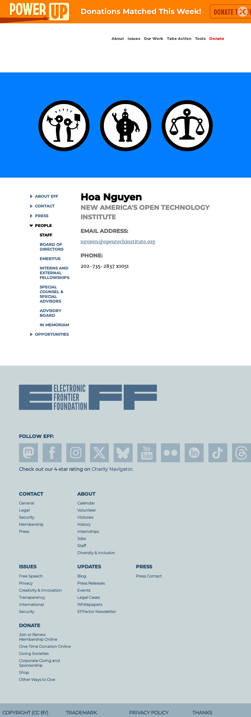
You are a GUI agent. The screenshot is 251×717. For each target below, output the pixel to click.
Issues (134, 38)
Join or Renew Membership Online (38, 637)
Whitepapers (89, 604)
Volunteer (86, 510)
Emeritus (50, 259)
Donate (216, 38)
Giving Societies (34, 653)
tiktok (217, 452)
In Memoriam (54, 325)
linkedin (194, 452)
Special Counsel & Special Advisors (51, 294)
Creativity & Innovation (40, 590)
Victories (85, 517)
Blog (81, 576)
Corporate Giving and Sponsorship (39, 663)
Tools (200, 38)
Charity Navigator (111, 469)
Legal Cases (88, 597)
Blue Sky (123, 452)
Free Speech (31, 576)
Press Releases (91, 583)
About (118, 38)
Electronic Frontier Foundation (51, 44)
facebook (52, 452)
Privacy (26, 583)
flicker (170, 452)
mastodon (28, 452)
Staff (46, 235)
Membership (31, 524)
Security (26, 517)
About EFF (46, 196)
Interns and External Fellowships (54, 273)
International (31, 604)
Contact (44, 206)
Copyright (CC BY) (25, 713)
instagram (75, 452)
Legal (24, 510)
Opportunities (52, 334)
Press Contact (149, 576)
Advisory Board (50, 313)
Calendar (86, 503)
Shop (24, 672)
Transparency (32, 597)
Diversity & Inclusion (96, 553)
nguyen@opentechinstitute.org (118, 241)
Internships (88, 531)
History (84, 524)
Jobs (81, 538)
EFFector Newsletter (96, 611)
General (26, 503)
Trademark (81, 713)
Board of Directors (51, 247)
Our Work (153, 38)
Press (41, 216)
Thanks (202, 713)
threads (241, 452)
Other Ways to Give (37, 679)
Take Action (179, 38)
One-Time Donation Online (45, 646)
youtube (146, 452)
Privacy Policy (148, 713)
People (43, 225)
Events (83, 590)
